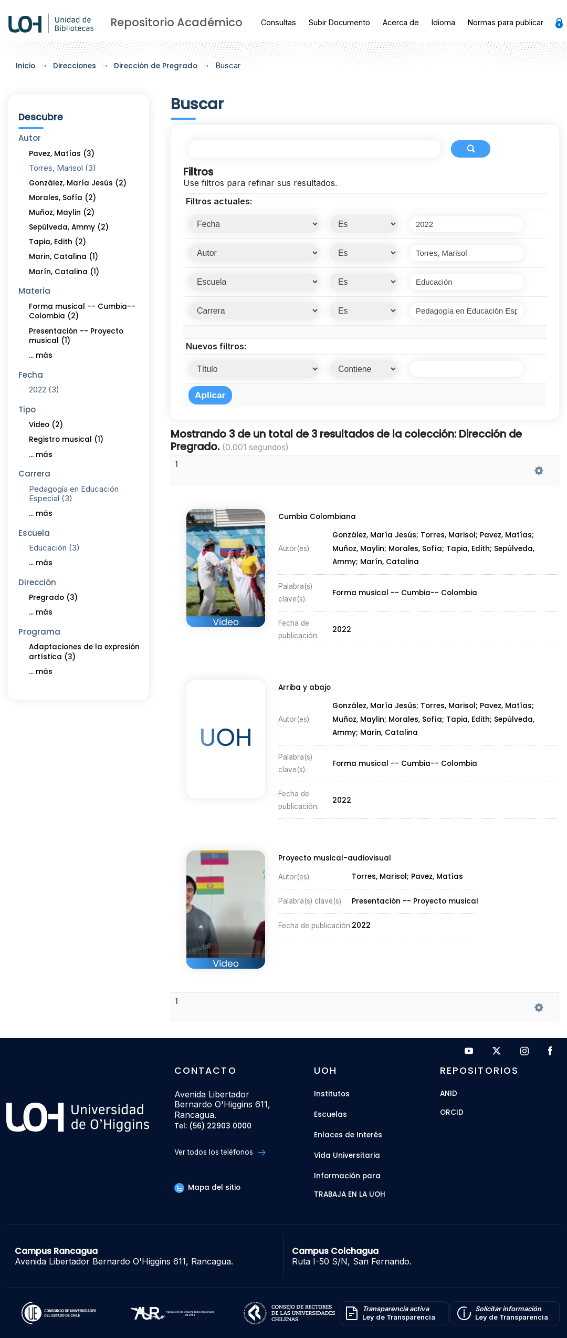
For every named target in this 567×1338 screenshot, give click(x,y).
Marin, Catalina (389, 733)
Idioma (443, 22)
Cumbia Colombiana (316, 519)
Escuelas (330, 1114)
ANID (448, 1094)
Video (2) (46, 425)
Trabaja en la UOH (349, 1194)
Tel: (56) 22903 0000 (212, 1126)
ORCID (452, 1112)
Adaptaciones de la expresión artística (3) (84, 652)
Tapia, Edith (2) (57, 242)
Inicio (25, 66)
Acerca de (401, 22)
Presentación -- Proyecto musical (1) (76, 336)
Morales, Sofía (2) (62, 198)
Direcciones (74, 66)
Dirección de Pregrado (155, 66)
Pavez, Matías (437, 878)
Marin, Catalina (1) (63, 257)
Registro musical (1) (66, 439)
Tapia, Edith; (471, 550)
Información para (347, 1176)
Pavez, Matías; (508, 537)
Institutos (332, 1094)
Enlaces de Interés (348, 1135)
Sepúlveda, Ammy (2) (69, 227)
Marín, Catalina (389, 562)
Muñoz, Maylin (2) (61, 212)
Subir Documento (339, 22)
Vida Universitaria (347, 1155)
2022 (342, 626)
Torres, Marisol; (451, 537)
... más (40, 355)
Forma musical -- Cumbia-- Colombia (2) (82, 311)
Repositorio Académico (176, 22)
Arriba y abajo (303, 689)
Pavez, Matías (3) (61, 154)
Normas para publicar (505, 22)
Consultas (278, 22)
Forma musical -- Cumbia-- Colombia (404, 592)
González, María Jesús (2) (78, 183)
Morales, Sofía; (417, 550)
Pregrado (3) (53, 598)
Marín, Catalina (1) (64, 272)
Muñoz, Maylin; (360, 550)
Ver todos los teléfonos (219, 1152)
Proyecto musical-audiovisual (334, 860)
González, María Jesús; (376, 537)
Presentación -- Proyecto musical (415, 901)
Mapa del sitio (207, 1187)
